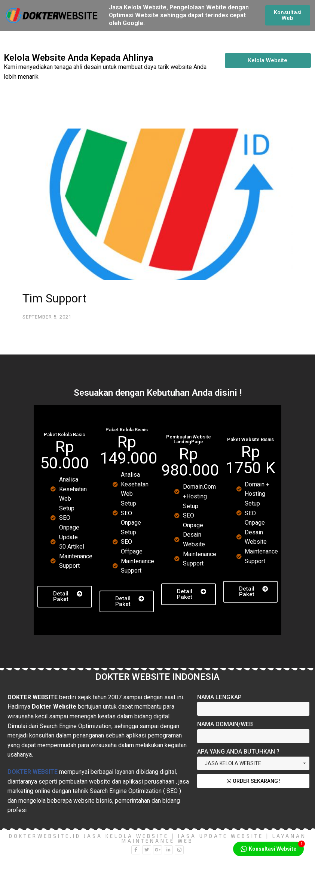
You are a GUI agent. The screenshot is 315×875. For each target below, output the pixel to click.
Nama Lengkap (219, 697)
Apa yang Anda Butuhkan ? (238, 751)
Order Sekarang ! (253, 781)
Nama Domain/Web (225, 724)
